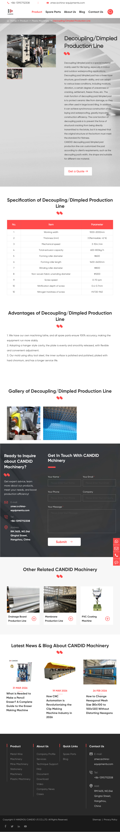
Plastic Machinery (40, 20)
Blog (82, 11)
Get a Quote (78, 171)
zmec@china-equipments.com (67, 2)
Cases (40, 794)
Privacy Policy (110, 819)
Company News (46, 789)
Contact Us (95, 11)
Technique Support (47, 764)
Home (13, 20)
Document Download (43, 777)
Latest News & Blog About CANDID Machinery (60, 646)
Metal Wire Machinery (16, 757)
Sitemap (97, 819)
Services (41, 759)
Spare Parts (53, 11)
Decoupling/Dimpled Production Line (71, 20)
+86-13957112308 (20, 2)
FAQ (39, 769)
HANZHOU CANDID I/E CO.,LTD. (31, 819)
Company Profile (46, 754)
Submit (64, 542)
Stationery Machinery (16, 772)
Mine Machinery (19, 764)
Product (37, 11)
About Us (70, 11)
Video (40, 784)
